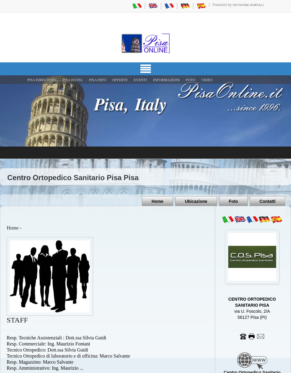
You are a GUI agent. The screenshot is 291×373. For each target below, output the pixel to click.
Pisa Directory (41, 80)
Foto (233, 201)
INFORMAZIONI (166, 80)
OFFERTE (120, 80)
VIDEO (206, 80)
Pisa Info (97, 80)
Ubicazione (196, 201)
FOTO (190, 80)
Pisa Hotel (72, 80)
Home (157, 201)
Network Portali (248, 5)
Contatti (267, 201)
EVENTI (140, 80)
